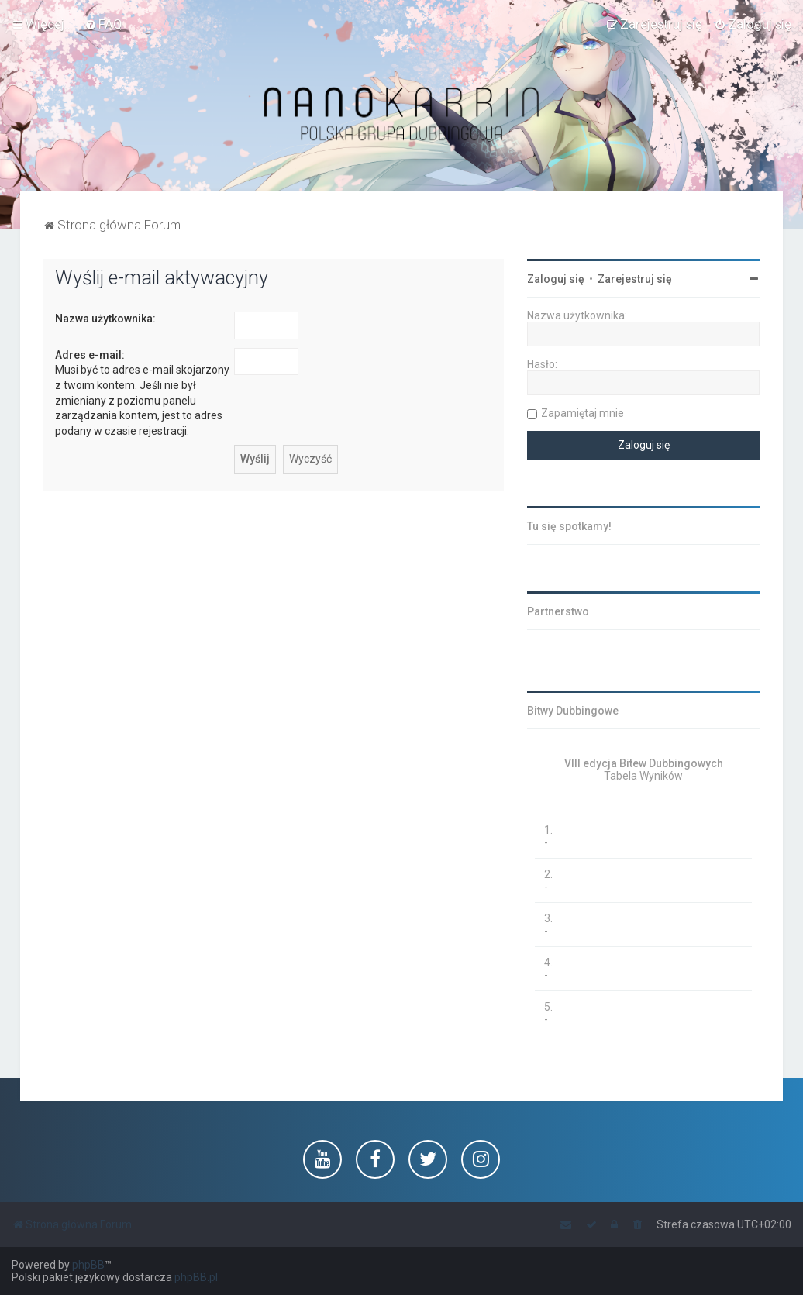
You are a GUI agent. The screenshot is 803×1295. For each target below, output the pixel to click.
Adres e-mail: (90, 355)
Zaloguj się (555, 279)
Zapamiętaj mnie (582, 413)
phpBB (88, 1265)
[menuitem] (103, 24)
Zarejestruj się (635, 279)
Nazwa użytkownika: (105, 318)
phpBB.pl (196, 1277)
